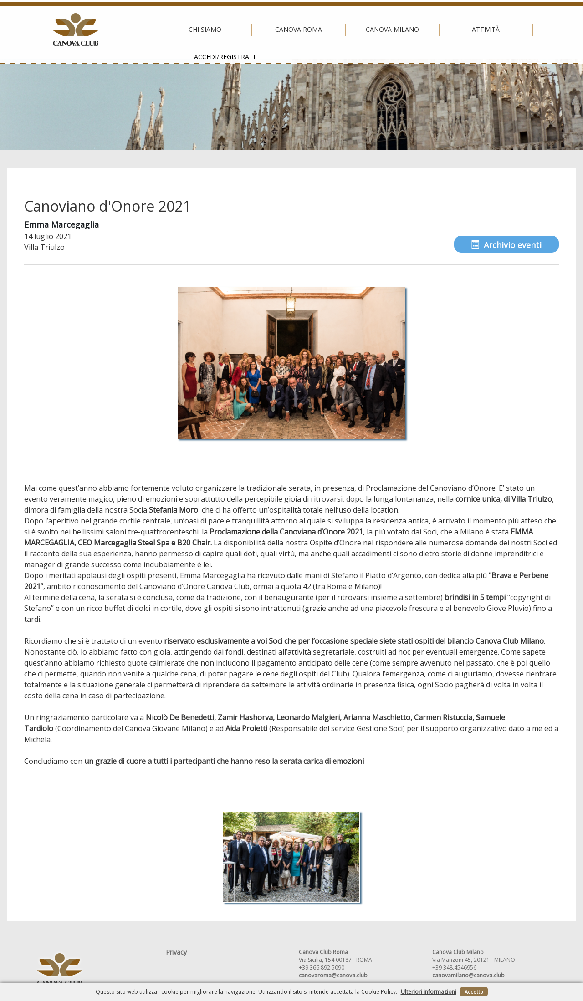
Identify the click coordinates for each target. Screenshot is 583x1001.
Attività (382, 30)
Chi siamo (102, 30)
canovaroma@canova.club (333, 975)
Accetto (474, 991)
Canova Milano (289, 30)
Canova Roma (195, 30)
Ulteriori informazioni (428, 992)
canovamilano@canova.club (468, 975)
